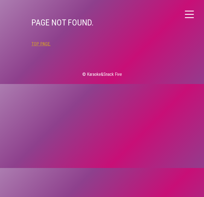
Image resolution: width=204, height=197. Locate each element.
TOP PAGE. (41, 44)
